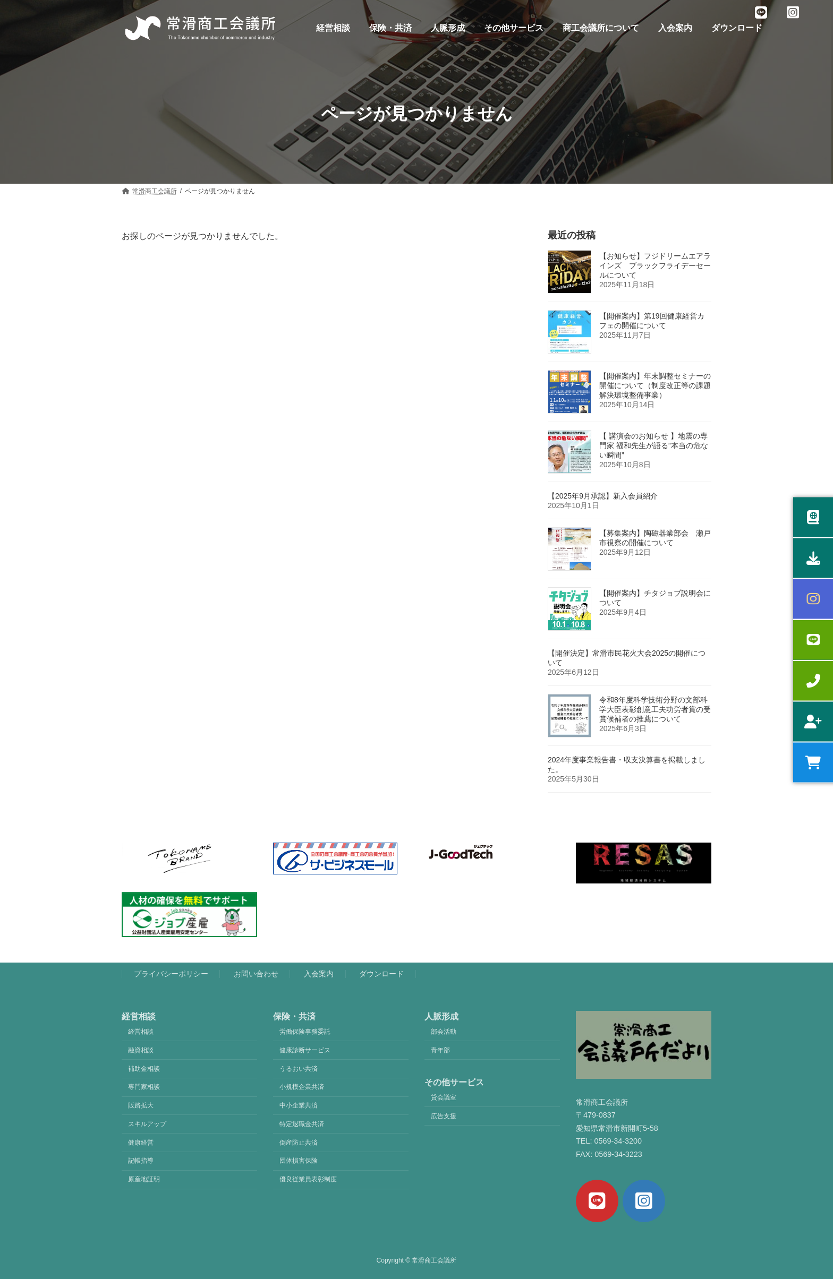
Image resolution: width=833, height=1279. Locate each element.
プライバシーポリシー (171, 973)
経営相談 (141, 1031)
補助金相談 (144, 1068)
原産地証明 (144, 1179)
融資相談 (141, 1050)
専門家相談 (144, 1087)
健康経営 (141, 1142)
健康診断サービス (304, 1050)
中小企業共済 (298, 1105)
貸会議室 (443, 1097)
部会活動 (443, 1031)
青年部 (440, 1050)
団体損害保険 (298, 1161)
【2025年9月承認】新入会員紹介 (603, 496)
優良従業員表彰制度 (308, 1179)
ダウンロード (381, 973)
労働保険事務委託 (304, 1031)
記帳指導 (141, 1161)
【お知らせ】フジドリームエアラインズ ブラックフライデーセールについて (655, 265)
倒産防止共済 (298, 1142)
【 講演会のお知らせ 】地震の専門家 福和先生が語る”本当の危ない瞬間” (653, 445)
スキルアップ (147, 1124)
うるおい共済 (298, 1068)
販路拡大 (141, 1105)
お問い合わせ (256, 973)
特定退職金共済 (301, 1124)
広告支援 (443, 1116)
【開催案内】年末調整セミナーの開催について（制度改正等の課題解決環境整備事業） (655, 385)
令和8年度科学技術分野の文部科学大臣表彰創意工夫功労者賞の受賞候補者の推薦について (655, 709)
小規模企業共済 (301, 1087)
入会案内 (319, 973)
